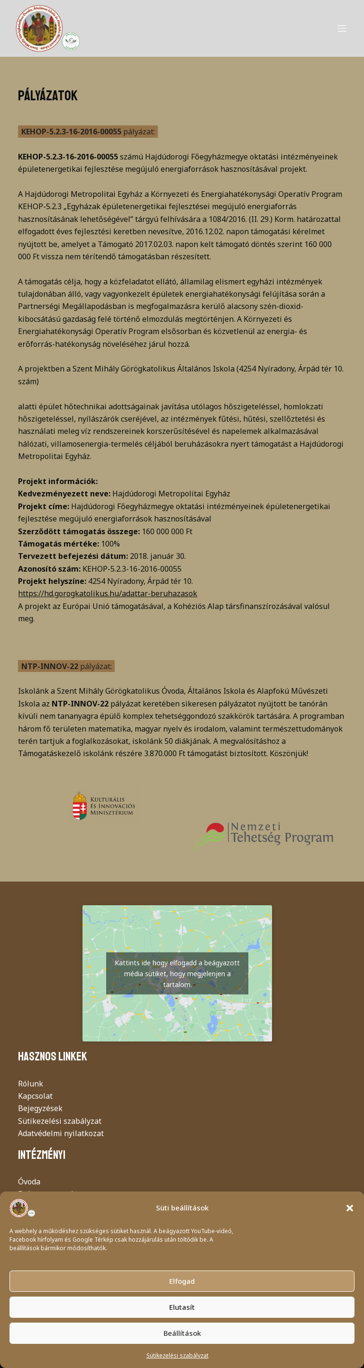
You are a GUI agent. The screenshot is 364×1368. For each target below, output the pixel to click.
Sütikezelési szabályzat (177, 1355)
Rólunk (30, 1083)
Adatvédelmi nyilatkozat (61, 1133)
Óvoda (29, 1181)
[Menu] (341, 28)
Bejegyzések (40, 1108)
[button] (350, 1208)
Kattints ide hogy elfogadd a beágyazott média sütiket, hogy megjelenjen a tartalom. (177, 973)
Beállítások (182, 1333)
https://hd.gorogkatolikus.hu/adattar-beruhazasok (107, 593)
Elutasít (182, 1307)
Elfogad (182, 1281)
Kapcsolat (35, 1096)
